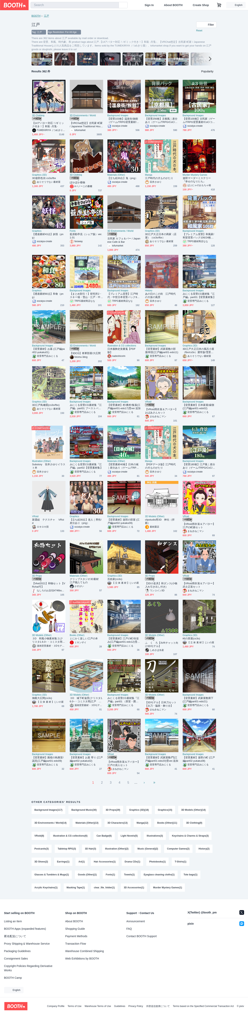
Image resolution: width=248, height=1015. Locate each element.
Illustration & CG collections (121, 345)
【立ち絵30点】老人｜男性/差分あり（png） (86, 521)
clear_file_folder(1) (104, 887)
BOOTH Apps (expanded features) (25, 928)
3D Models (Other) (154, 516)
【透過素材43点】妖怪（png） (48, 236)
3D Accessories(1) (134, 887)
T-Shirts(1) (180, 861)
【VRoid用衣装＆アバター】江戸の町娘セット (199, 525)
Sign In (149, 5)
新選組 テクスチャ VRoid (48, 521)
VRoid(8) (39, 835)
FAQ (129, 928)
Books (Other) (77, 635)
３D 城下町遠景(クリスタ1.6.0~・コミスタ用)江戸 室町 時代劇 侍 (86, 700)
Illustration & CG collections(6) (70, 835)
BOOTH (36, 15)
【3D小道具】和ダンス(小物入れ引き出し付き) (161, 585)
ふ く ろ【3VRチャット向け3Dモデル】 (161, 644)
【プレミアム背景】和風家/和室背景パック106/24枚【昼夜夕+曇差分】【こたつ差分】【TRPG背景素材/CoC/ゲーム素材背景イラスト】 (199, 236)
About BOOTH (173, 5)
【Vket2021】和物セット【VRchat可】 (48, 585)
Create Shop (201, 5)
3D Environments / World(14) (51, 822)
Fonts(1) (110, 874)
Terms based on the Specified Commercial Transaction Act (203, 1006)
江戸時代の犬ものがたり (159, 178)
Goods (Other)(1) (87, 874)
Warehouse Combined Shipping (84, 951)
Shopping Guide (75, 928)
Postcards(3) (42, 848)
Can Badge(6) (104, 835)
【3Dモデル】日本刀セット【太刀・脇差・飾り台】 (161, 704)
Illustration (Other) (41, 461)
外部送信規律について (158, 1006)
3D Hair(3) (90, 848)
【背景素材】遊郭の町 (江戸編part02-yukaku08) (199, 759)
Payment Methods (76, 936)
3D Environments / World (83, 115)
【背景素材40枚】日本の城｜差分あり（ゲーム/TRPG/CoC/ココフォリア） (123, 466)
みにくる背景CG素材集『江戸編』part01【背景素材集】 (199, 295)
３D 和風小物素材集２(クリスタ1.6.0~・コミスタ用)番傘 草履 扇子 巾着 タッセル (47, 640)
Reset (199, 30)
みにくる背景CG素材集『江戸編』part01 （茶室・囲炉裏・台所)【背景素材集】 (123, 700)
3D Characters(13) (117, 822)
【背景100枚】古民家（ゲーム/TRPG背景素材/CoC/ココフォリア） (199, 120)
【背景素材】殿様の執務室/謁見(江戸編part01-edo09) (48, 759)
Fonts (73, 231)
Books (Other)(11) (167, 822)
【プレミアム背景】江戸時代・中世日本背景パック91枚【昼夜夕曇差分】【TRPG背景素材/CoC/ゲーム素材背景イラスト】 (123, 295)
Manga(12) (142, 822)
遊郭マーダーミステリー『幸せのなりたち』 (197, 180)
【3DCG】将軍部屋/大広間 (85, 353)
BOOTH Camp (13, 977)
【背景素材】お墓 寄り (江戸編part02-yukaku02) (86, 759)
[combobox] (75, 5)
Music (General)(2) (147, 848)
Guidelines (119, 1006)
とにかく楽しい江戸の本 (84, 638)
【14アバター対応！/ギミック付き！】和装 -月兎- (48, 125)
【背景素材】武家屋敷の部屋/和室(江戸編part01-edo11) (161, 350)
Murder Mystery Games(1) (167, 887)
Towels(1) (129, 874)
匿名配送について (15, 936)
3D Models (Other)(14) (193, 810)
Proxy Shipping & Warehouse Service (27, 943)
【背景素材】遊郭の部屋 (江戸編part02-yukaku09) (123, 521)
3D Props (37, 576)
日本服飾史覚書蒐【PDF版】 (121, 350)
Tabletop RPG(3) (67, 848)
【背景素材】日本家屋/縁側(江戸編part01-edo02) (198, 406)
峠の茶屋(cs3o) (191, 638)
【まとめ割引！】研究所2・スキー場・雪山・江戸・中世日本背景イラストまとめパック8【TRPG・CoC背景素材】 (86, 295)
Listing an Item (13, 921)
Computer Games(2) (178, 848)
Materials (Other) (116, 175)
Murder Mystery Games (195, 175)
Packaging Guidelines (17, 951)
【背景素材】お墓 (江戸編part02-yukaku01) (48, 350)
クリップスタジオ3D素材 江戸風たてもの (85, 581)
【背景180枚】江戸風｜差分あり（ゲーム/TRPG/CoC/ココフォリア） (199, 466)
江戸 (46, 15)
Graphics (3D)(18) (139, 810)
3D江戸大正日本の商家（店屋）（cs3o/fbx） (161, 236)
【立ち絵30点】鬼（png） (122, 178)
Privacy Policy (135, 1006)
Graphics (37, 231)
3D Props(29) (113, 810)
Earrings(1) (63, 861)
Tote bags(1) (190, 874)
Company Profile (55, 1006)
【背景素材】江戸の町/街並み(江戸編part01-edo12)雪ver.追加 (123, 640)
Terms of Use (75, 1006)
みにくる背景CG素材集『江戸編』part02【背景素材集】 (86, 466)
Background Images (117, 115)
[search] (115, 5)
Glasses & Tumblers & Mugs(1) (52, 874)
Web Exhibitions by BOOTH (82, 958)
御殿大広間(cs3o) (42, 698)
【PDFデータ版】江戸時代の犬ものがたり (160, 466)
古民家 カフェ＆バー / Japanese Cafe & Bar (123, 240)
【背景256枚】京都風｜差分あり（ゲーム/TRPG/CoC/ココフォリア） (161, 120)
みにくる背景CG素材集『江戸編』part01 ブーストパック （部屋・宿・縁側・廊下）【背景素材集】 (86, 406)
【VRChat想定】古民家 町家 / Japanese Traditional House (86, 125)
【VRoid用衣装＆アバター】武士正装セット (199, 585)
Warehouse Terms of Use (97, 1006)
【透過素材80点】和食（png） (48, 295)
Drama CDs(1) (132, 861)
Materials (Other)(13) (86, 822)
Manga (148, 175)
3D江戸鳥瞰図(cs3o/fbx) (46, 404)
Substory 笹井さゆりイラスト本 (48, 466)
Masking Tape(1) (76, 887)
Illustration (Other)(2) (116, 848)
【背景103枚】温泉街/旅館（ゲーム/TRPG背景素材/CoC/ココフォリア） (123, 120)
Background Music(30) (84, 810)
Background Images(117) (49, 810)
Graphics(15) (165, 810)
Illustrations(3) (155, 835)
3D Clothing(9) (194, 822)
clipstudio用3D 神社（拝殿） (159, 521)
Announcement (135, 921)
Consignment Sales (16, 958)
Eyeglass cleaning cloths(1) (159, 874)
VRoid (148, 402)
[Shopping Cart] (219, 5)
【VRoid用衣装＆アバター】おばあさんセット (161, 411)
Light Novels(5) (129, 835)
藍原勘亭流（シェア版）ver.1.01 (86, 236)
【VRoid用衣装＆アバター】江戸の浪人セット (123, 763)
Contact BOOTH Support (141, 936)
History (148, 290)
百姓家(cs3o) (114, 579)
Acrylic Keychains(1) (46, 887)
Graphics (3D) (39, 175)
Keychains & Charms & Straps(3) (190, 835)
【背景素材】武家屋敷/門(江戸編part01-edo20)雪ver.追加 (161, 759)
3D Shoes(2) (41, 861)
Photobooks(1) (157, 861)
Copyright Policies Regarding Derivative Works (28, 968)
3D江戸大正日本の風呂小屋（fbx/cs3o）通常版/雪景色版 (198, 350)
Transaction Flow (75, 943)
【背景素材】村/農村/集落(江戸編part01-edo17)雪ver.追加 (124, 406)
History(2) (204, 848)
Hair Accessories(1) (105, 861)
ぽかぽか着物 (77, 182)
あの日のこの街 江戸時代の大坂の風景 (160, 295)
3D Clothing (38, 115)
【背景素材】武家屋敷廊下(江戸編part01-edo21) (198, 700)
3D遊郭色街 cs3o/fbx (44, 178)
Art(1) (81, 861)
